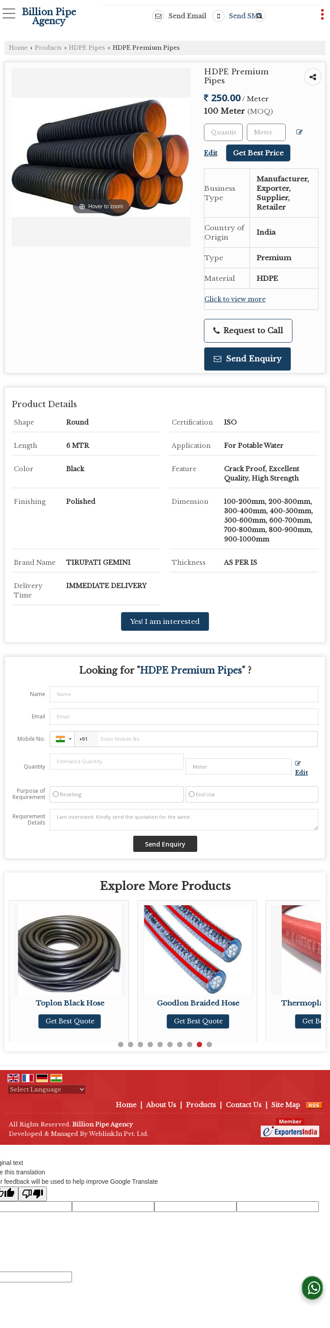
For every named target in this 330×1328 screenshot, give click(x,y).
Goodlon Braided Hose (203, 1003)
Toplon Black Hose (75, 1003)
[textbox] (266, 132)
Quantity (34, 766)
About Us (161, 1105)
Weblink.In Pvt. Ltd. (118, 1133)
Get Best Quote (75, 1021)
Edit (301, 768)
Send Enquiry (247, 359)
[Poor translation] (32, 1193)
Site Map (285, 1105)
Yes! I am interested (165, 621)
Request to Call (248, 330)
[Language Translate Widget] (47, 1089)
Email (38, 716)
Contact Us (244, 1105)
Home (18, 47)
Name (37, 694)
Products (48, 47)
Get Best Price (258, 153)
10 (209, 1044)
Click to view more (235, 299)
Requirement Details (29, 819)
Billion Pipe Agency (49, 17)
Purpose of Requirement (29, 794)
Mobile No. (31, 739)
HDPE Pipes (87, 47)
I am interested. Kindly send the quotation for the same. (184, 819)
